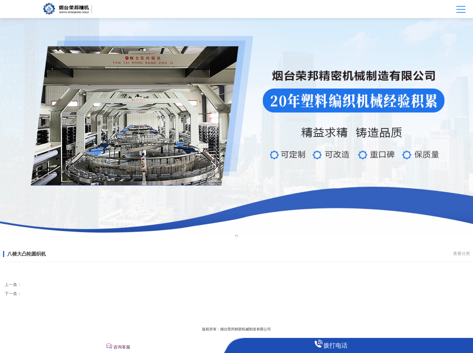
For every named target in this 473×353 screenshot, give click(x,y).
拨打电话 (335, 345)
